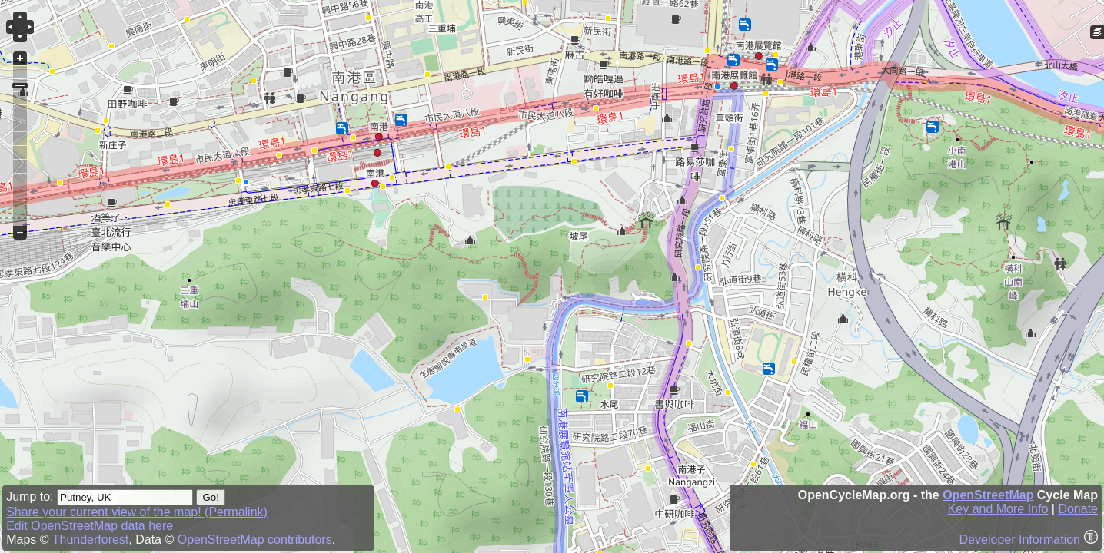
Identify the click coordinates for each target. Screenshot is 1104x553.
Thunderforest (90, 539)
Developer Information (1019, 539)
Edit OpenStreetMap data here (89, 525)
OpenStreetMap (988, 495)
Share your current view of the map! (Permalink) (137, 511)
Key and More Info (998, 508)
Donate (1078, 508)
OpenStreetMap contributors (255, 539)
